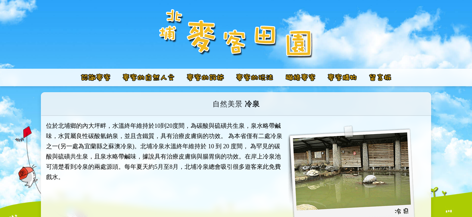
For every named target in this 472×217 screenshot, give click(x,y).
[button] (148, 77)
